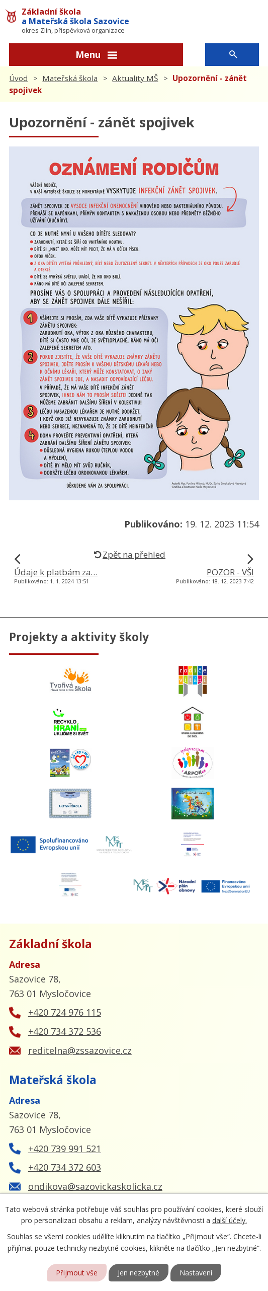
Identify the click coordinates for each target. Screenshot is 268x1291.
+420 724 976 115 (64, 1012)
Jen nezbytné (138, 1272)
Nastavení (196, 1272)
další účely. (229, 1220)
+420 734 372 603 (64, 1167)
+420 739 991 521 (64, 1149)
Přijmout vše (77, 1272)
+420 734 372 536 (64, 1031)
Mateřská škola (70, 78)
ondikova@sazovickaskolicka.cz (95, 1186)
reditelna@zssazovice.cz (80, 1050)
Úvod (18, 78)
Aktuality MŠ (135, 78)
